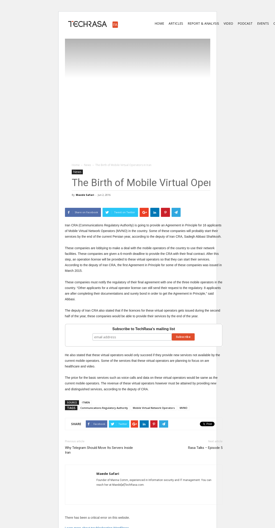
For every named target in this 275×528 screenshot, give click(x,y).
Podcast (245, 23)
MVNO (183, 408)
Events (263, 23)
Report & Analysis (203, 23)
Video (228, 23)
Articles (176, 23)
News (77, 172)
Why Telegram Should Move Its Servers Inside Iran (99, 450)
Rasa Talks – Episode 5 (205, 448)
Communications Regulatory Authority (104, 408)
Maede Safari (85, 195)
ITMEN (86, 402)
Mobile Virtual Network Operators (154, 408)
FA (115, 24)
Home (159, 23)
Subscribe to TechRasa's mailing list (143, 329)
